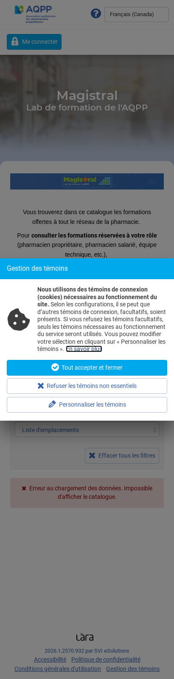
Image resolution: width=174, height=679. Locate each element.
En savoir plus (84, 348)
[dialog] (87, 339)
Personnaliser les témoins (87, 404)
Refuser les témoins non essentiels (87, 385)
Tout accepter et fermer (87, 367)
